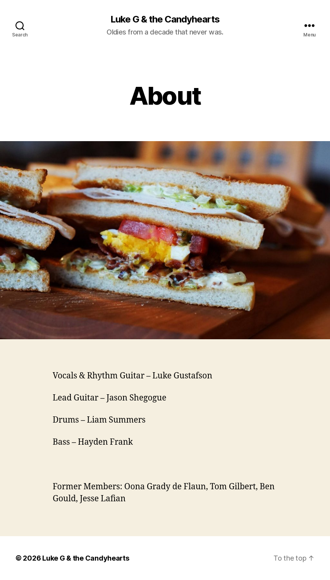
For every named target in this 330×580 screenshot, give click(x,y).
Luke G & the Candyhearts (165, 19)
